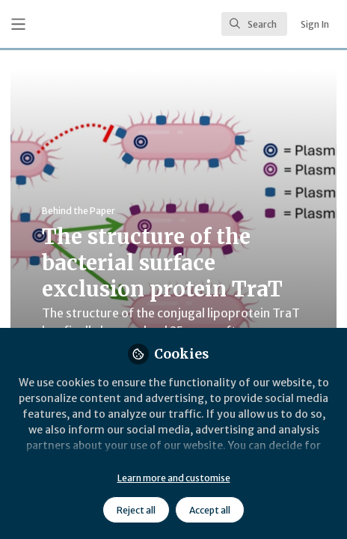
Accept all (209, 510)
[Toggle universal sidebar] (18, 24)
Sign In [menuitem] (315, 24)
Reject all (136, 510)
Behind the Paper (78, 210)
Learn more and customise (173, 478)
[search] (254, 24)
